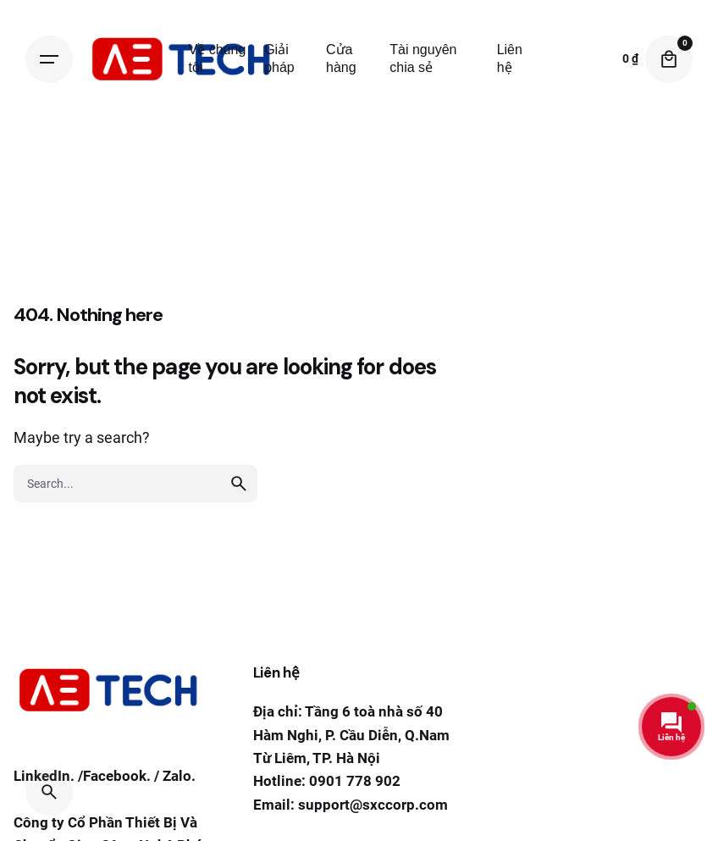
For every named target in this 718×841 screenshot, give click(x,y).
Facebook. (117, 778)
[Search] (49, 792)
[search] (238, 483)
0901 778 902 (354, 780)
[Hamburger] (49, 59)
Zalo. (179, 778)
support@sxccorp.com (373, 804)
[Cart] (669, 59)
